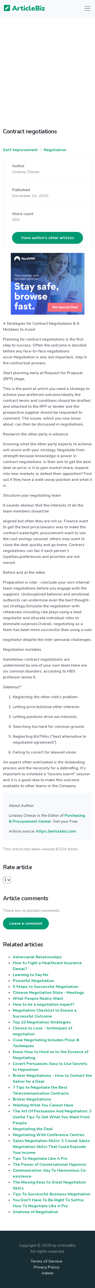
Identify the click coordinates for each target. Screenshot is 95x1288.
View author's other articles (47, 238)
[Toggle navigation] (87, 8)
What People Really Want (38, 998)
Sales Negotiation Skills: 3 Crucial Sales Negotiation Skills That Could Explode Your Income (51, 1146)
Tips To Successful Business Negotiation (51, 1194)
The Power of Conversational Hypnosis (49, 1164)
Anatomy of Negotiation (35, 1212)
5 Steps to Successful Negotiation (45, 986)
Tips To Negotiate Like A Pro (40, 1158)
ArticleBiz (21, 9)
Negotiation (55, 150)
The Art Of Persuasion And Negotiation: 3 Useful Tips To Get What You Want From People (52, 1117)
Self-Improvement (20, 150)
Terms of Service (46, 1261)
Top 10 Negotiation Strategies (42, 1022)
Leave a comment (25, 923)
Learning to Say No (30, 975)
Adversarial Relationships (37, 957)
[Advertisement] (47, 76)
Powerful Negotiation (33, 980)
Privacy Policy (46, 1267)
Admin (47, 1273)
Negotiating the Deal (33, 1129)
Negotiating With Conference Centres (48, 1135)
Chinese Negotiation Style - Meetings (48, 992)
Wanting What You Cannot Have (43, 1105)
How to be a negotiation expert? (43, 1004)
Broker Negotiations (32, 1099)
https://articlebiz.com (56, 831)
